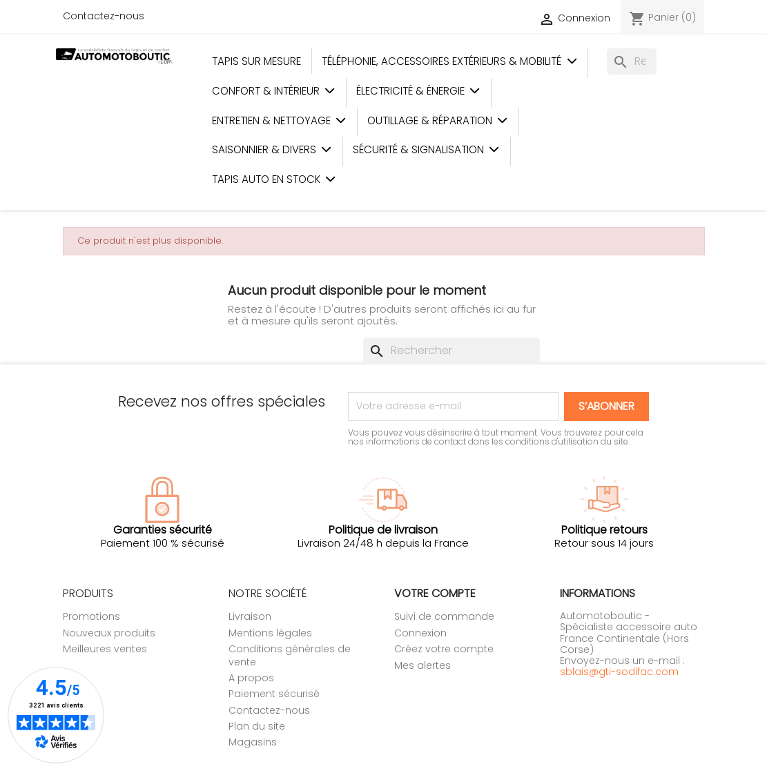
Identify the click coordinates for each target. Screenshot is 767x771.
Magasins (253, 742)
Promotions (91, 616)
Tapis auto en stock (274, 179)
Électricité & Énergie (418, 91)
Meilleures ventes (105, 649)
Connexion (420, 633)
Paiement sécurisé (274, 694)
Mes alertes (422, 665)
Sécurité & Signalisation (426, 149)
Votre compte (435, 593)
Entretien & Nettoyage (279, 120)
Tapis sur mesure (256, 61)
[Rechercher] (632, 61)
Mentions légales (270, 633)
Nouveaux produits (109, 633)
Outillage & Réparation (437, 120)
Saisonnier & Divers (272, 149)
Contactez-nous (103, 16)
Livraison (250, 616)
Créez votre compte (444, 649)
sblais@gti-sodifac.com (619, 672)
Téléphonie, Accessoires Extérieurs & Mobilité (449, 61)
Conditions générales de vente (290, 655)
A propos (251, 678)
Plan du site (257, 726)
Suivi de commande (444, 616)
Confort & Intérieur (274, 91)
